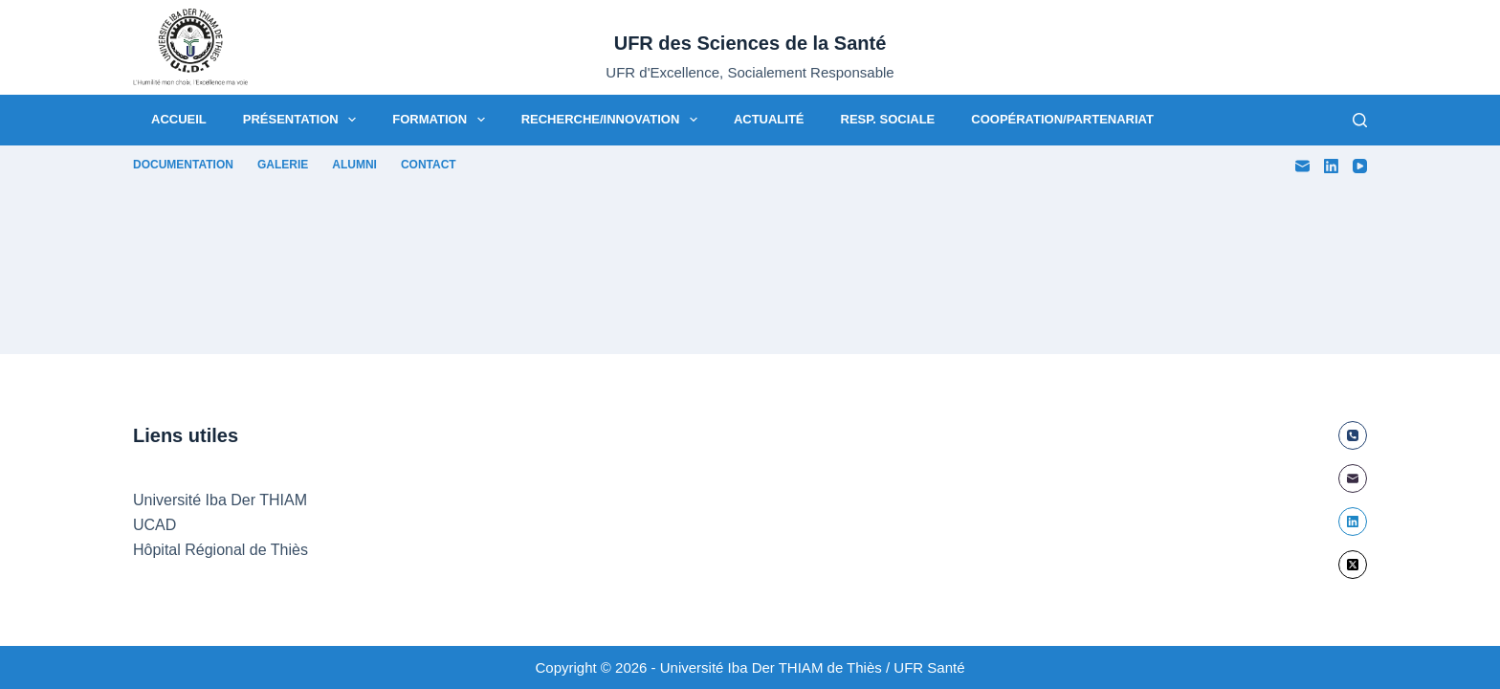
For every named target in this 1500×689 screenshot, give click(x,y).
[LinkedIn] (1331, 166)
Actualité (769, 119)
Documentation (183, 164)
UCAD (154, 525)
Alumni (354, 164)
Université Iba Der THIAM (220, 500)
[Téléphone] (1352, 435)
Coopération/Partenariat (1062, 119)
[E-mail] (1302, 166)
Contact (428, 164)
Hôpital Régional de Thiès (220, 550)
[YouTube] (1360, 166)
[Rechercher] (1360, 120)
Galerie (282, 164)
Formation (442, 119)
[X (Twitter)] (1352, 564)
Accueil (179, 119)
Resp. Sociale (888, 119)
